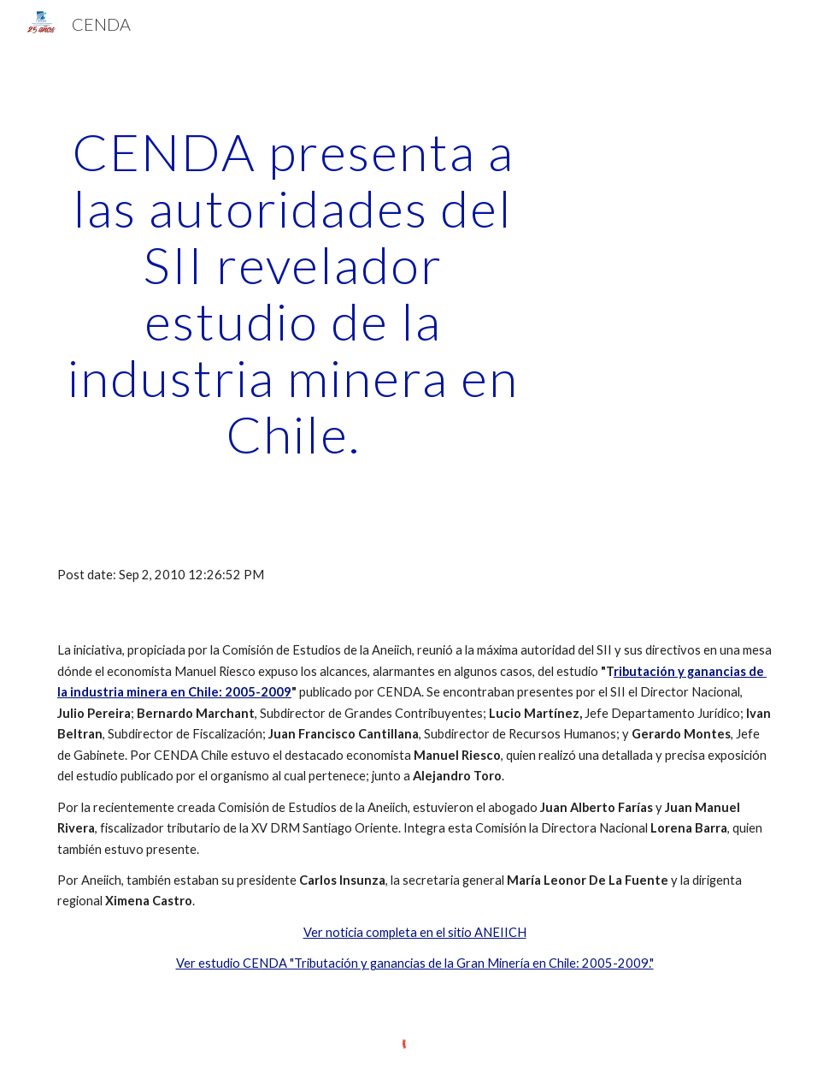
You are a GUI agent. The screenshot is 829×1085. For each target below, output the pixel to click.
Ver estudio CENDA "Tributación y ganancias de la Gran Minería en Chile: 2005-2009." (415, 963)
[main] (293, 292)
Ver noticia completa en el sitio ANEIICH (414, 932)
